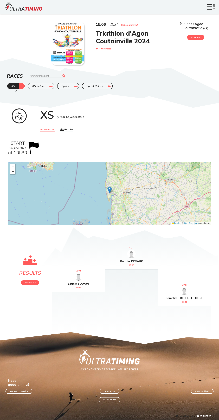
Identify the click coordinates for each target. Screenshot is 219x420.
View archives (202, 391)
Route (195, 37)
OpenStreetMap (191, 223)
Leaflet (176, 223)
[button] (109, 189)
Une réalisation (185, 416)
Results (66, 129)
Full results (30, 282)
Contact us (109, 391)
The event (103, 48)
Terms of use (109, 399)
